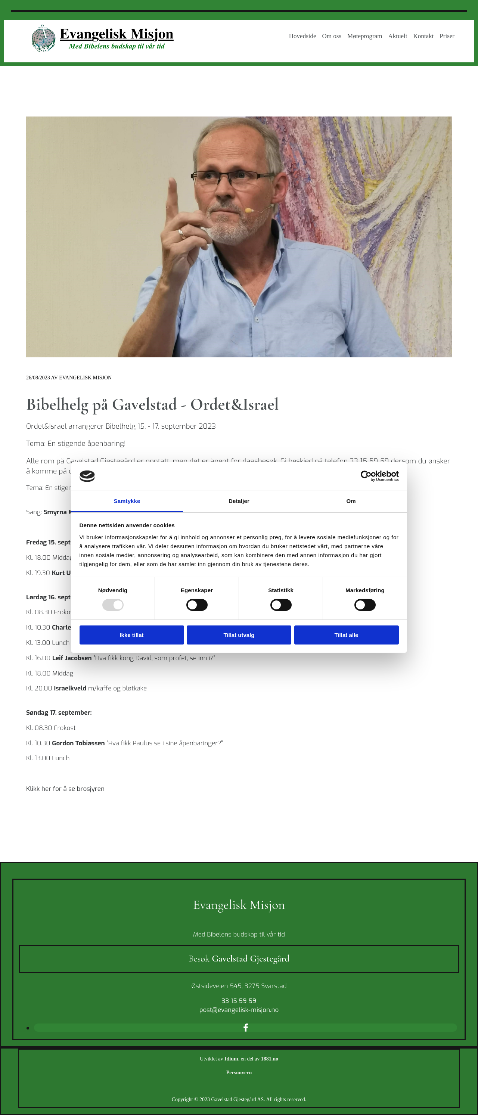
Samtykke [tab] (127, 501)
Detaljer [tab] (239, 501)
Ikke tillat (131, 635)
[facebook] (245, 1027)
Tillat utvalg (238, 635)
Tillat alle (346, 635)
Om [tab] (351, 501)
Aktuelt (397, 36)
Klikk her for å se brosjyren (65, 789)
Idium (231, 1059)
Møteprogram (364, 36)
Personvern (239, 1072)
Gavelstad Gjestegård (250, 958)
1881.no (269, 1059)
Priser (447, 36)
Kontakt (423, 36)
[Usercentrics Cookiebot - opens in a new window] (366, 476)
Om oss (331, 36)
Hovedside (302, 36)
